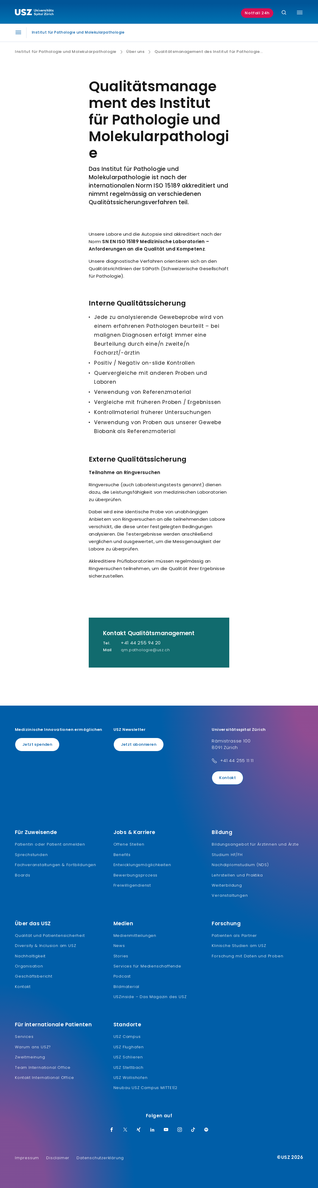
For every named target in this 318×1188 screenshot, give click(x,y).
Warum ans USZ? (33, 1047)
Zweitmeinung (30, 1057)
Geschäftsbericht (33, 976)
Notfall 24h (257, 13)
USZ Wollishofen (130, 1077)
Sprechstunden (31, 854)
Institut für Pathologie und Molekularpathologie (65, 51)
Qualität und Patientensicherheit (50, 935)
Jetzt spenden (37, 744)
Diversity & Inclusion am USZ (45, 945)
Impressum (27, 1158)
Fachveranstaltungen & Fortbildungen (55, 865)
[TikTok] (193, 1130)
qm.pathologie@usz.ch (145, 650)
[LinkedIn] (152, 1130)
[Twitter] (125, 1130)
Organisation (29, 966)
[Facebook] (111, 1130)
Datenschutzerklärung (100, 1158)
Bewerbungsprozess (135, 875)
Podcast (122, 976)
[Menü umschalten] (299, 12)
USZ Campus (127, 1036)
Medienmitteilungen (134, 935)
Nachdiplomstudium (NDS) (240, 865)
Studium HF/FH (227, 854)
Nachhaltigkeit (30, 956)
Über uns (135, 51)
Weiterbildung (227, 885)
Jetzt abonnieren (138, 744)
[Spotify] (206, 1130)
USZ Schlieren (128, 1057)
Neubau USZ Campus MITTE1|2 (145, 1088)
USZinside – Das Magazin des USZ (150, 997)
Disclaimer (57, 1158)
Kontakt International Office (44, 1077)
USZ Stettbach (128, 1067)
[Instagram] (179, 1130)
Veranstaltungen (230, 895)
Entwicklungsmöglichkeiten (142, 865)
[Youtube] (166, 1130)
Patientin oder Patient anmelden (50, 844)
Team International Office (43, 1067)
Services (24, 1036)
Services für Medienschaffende (147, 966)
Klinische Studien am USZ (239, 945)
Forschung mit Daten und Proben (247, 956)
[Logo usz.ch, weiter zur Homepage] (34, 13)
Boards (22, 875)
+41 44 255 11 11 (237, 760)
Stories (121, 956)
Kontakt (227, 778)
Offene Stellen (128, 844)
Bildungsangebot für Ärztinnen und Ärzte (255, 844)
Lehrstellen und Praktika (237, 875)
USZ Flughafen (128, 1047)
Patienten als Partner (234, 935)
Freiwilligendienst (132, 885)
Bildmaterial (126, 986)
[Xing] (138, 1130)
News (119, 945)
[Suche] (283, 13)
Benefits (122, 854)
